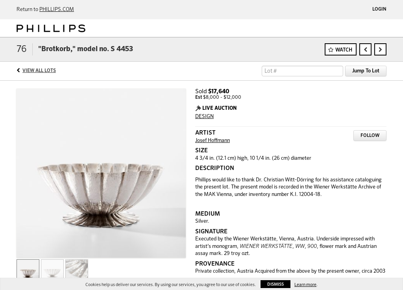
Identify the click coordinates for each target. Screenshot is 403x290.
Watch (343, 50)
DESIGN (204, 116)
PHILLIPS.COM (56, 9)
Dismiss (275, 284)
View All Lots (39, 70)
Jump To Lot (365, 71)
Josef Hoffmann (212, 140)
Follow (369, 135)
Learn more (305, 285)
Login (379, 9)
